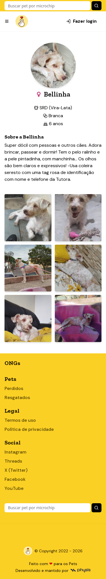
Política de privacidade (29, 429)
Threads (13, 461)
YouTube (14, 488)
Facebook (15, 479)
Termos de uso (20, 420)
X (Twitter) (16, 470)
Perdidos (14, 388)
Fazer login (81, 21)
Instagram (15, 452)
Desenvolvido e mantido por (53, 570)
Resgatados (17, 397)
